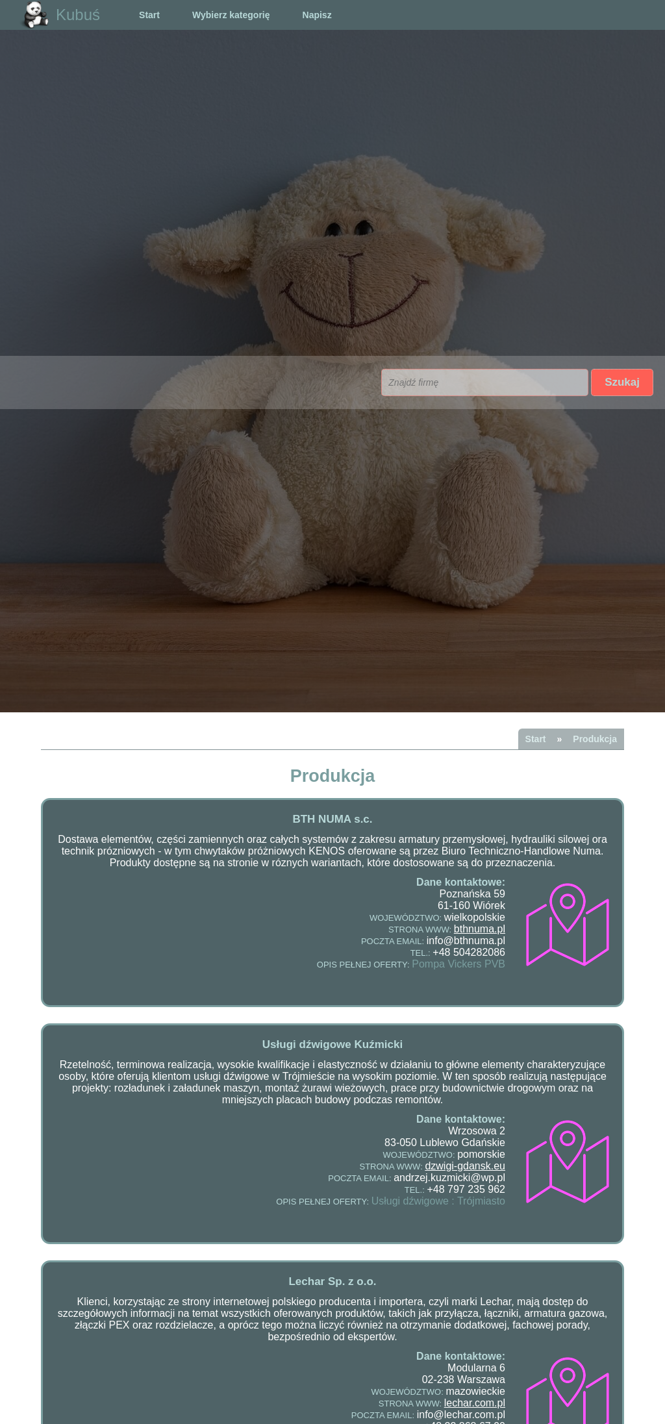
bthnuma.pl (479, 928)
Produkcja (595, 739)
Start (149, 15)
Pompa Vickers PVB (458, 963)
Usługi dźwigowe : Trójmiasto (438, 1200)
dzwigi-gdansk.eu (465, 1165)
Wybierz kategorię (231, 15)
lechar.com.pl (474, 1402)
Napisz (317, 15)
